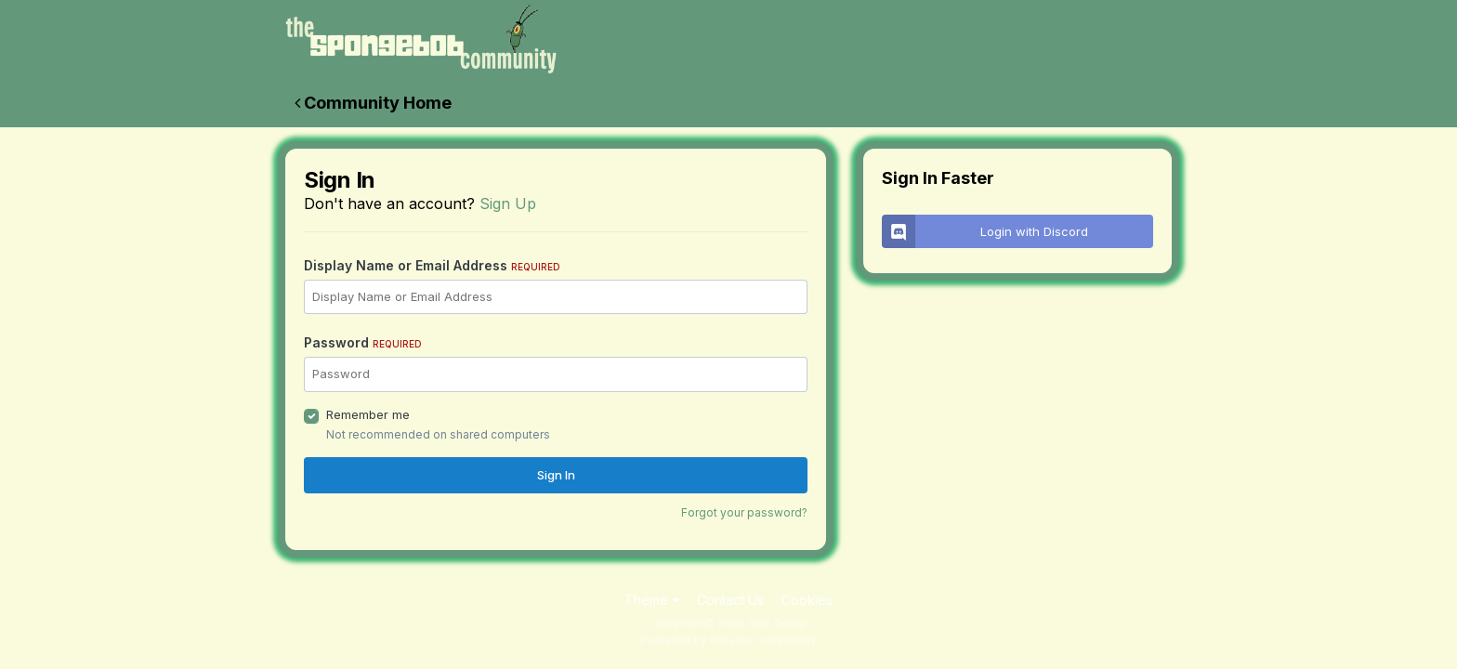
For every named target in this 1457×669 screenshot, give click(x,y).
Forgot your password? (744, 512)
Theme (651, 600)
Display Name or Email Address (432, 265)
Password (363, 342)
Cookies (807, 600)
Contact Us (730, 600)
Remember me (368, 414)
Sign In (556, 474)
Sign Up (507, 203)
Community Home (373, 102)
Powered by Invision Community (728, 640)
